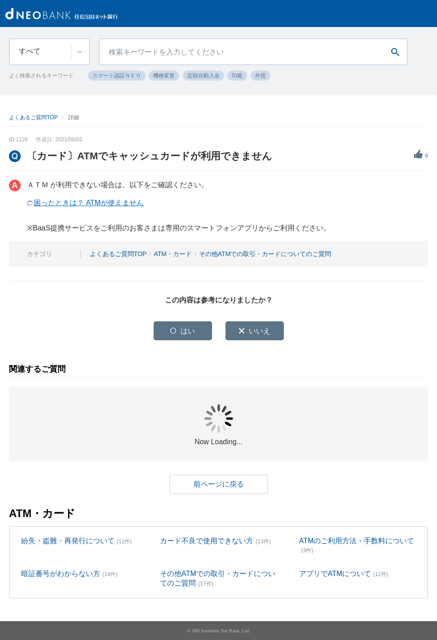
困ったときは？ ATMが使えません (89, 203)
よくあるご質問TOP (33, 117)
